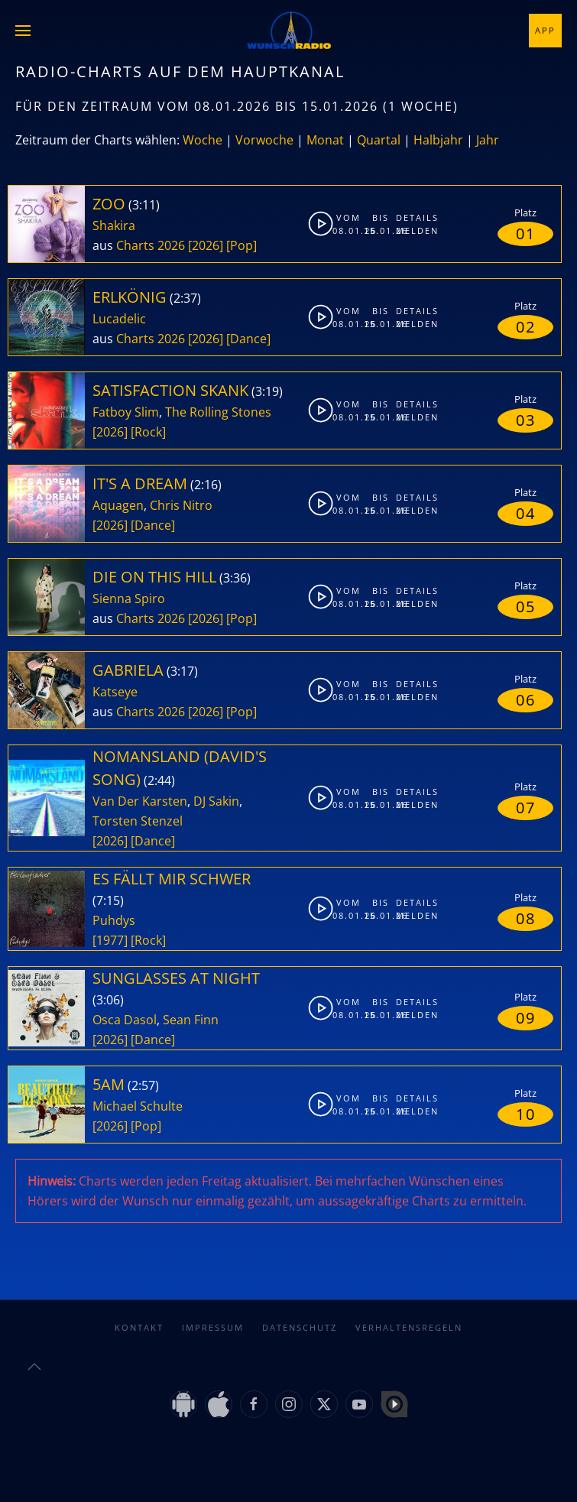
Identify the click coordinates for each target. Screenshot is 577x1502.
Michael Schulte (137, 1106)
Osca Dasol (124, 1019)
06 (526, 699)
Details (409, 217)
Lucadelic (119, 318)
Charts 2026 (150, 245)
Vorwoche (264, 139)
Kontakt (139, 1327)
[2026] (205, 245)
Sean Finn (191, 1019)
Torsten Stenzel (137, 821)
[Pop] (241, 245)
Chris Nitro (181, 505)
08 (526, 918)
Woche (202, 139)
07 (526, 807)
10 (526, 1114)
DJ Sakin (216, 801)
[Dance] (248, 338)
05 (526, 606)
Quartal (378, 139)
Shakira (113, 225)
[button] (23, 30)
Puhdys (113, 920)
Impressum (213, 1327)
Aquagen (118, 505)
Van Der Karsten (139, 801)
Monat (325, 139)
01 (526, 233)
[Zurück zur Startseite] (289, 30)
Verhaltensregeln (408, 1327)
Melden (409, 230)
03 (526, 420)
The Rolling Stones (218, 412)
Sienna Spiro (128, 598)
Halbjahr (438, 139)
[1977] (110, 940)
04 (526, 513)
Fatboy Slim (125, 412)
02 (526, 326)
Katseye (115, 691)
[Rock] (148, 431)
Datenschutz (299, 1327)
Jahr (487, 139)
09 (526, 1017)
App (545, 30)
